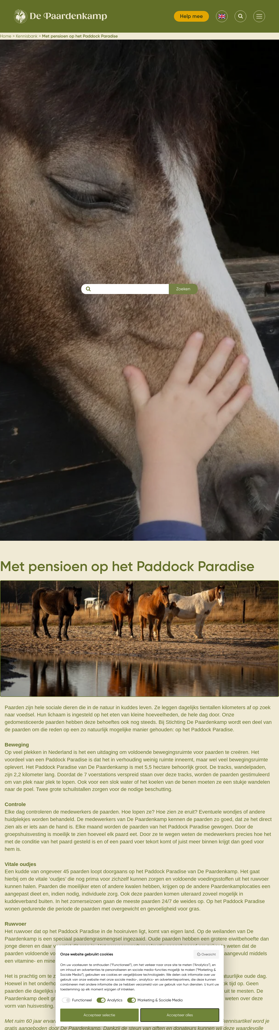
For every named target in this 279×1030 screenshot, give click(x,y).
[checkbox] (76, 1000)
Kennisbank (27, 36)
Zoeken (183, 288)
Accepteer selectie (99, 1015)
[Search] (240, 16)
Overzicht (206, 954)
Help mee (191, 16)
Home (5, 36)
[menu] (259, 16)
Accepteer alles (180, 1015)
